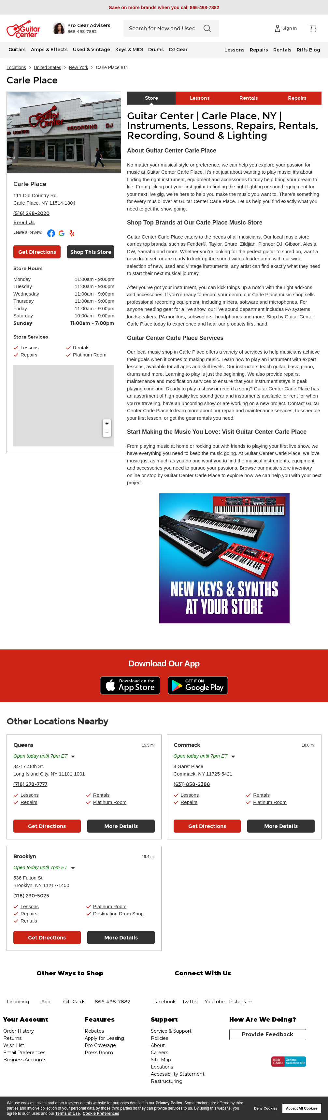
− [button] (107, 432)
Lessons (234, 50)
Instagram (241, 985)
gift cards (74, 985)
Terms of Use (67, 1113)
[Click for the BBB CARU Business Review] (288, 1061)
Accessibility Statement (178, 1074)
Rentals (282, 50)
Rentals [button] (81, 347)
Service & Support (171, 1031)
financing (18, 985)
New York (78, 67)
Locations (16, 67)
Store (151, 98)
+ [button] (107, 424)
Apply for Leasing (104, 1038)
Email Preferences (24, 1052)
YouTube (215, 985)
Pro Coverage (100, 1045)
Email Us (24, 222)
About (158, 1045)
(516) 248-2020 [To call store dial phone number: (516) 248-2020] (31, 213)
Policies (159, 1038)
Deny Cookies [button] (265, 1108)
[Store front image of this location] (64, 132)
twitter (189, 985)
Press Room (99, 1052)
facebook (164, 985)
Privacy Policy (169, 1103)
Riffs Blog (308, 50)
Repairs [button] (29, 354)
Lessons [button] (30, 347)
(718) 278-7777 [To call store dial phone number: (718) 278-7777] (30, 784)
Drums (156, 49)
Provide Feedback (267, 1034)
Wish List (13, 1045)
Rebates (94, 1031)
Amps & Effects (49, 49)
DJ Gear (178, 49)
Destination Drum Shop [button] (118, 913)
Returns (12, 1038)
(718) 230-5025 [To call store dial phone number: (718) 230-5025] (31, 896)
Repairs (259, 50)
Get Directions (47, 826)
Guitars (17, 49)
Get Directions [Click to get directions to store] (37, 252)
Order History (18, 1031)
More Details (121, 826)
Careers (159, 1052)
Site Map (161, 1060)
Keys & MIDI (129, 49)
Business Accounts (24, 1060)
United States (47, 67)
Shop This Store (90, 252)
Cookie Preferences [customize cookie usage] (101, 1113)
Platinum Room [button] (90, 354)
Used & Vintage (91, 49)
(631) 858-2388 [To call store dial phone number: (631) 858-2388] (192, 784)
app (46, 985)
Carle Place (32, 80)
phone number (112, 985)
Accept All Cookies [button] (302, 1108)
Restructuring (166, 1081)
